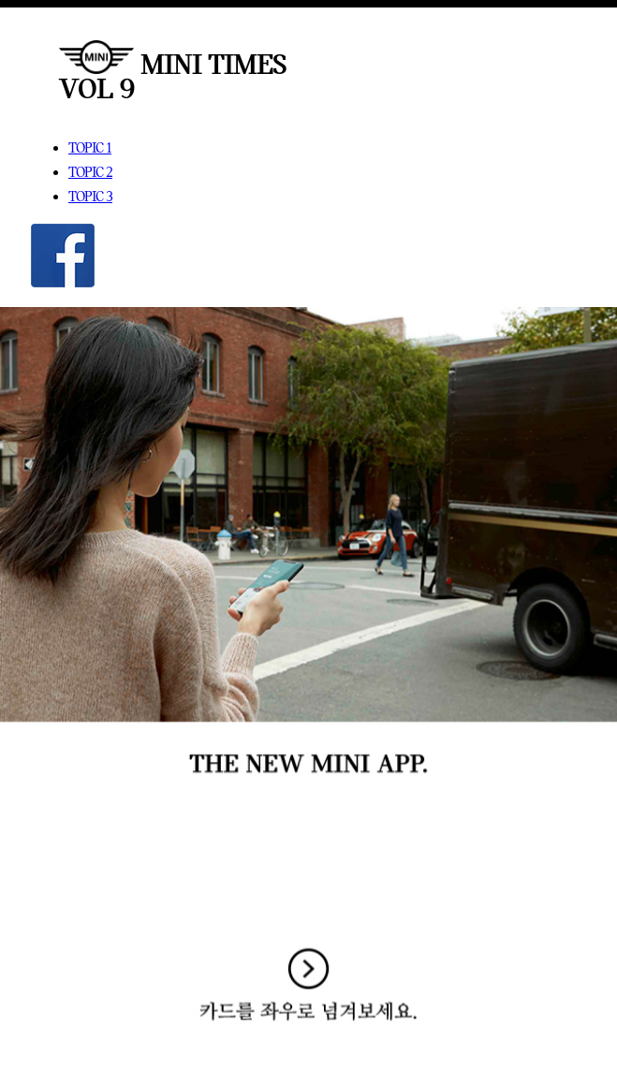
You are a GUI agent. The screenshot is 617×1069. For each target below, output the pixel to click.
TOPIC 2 (90, 172)
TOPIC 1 (89, 147)
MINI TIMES (172, 64)
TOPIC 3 (90, 196)
